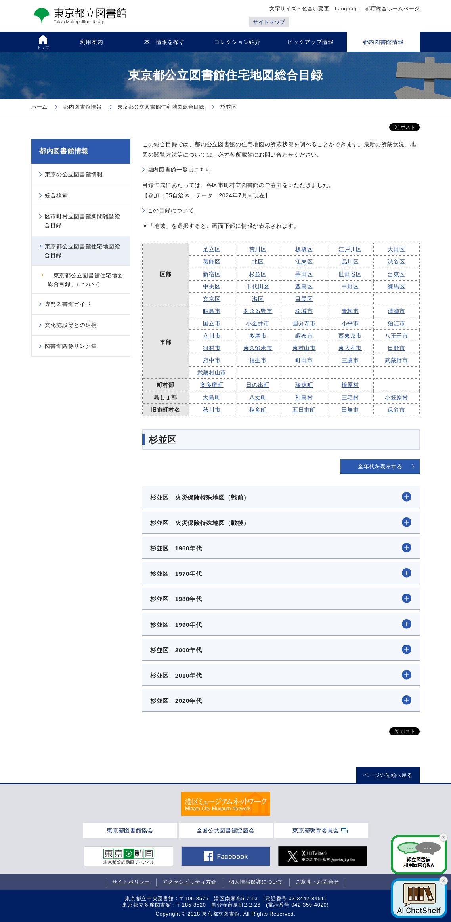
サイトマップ (269, 22)
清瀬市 (396, 311)
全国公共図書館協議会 (226, 830)
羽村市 (211, 348)
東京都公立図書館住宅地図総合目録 (82, 250)
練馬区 (396, 286)
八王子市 (396, 335)
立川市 (211, 335)
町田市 (304, 360)
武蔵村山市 (212, 372)
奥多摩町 (212, 385)
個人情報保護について (256, 882)
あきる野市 (258, 311)
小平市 (350, 323)
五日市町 (304, 410)
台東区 (396, 274)
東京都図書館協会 (130, 830)
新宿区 (211, 274)
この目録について (170, 210)
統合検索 (56, 195)
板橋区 (304, 249)
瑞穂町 (304, 385)
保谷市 (396, 410)
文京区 (211, 299)
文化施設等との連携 (71, 325)
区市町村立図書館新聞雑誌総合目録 (82, 220)
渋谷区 (396, 261)
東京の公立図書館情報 (74, 174)
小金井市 (257, 323)
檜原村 (350, 385)
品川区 (350, 261)
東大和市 (350, 348)
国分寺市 (304, 323)
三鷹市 (350, 360)
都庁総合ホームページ (392, 8)
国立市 (211, 323)
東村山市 (304, 348)
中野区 (350, 286)
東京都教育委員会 (315, 830)
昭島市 (211, 311)
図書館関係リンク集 (71, 346)
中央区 (211, 286)
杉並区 (258, 274)
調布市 (304, 335)
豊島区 (304, 286)
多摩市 (258, 335)
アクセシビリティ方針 (189, 882)
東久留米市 (258, 348)
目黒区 (304, 299)
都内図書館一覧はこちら (179, 169)
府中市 (211, 360)
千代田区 (257, 286)
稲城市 (304, 311)
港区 (258, 299)
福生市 (258, 360)
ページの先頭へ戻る (387, 775)
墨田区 (304, 274)
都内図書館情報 (63, 151)
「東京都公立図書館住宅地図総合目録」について (85, 279)
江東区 (304, 261)
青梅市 (350, 311)
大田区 (396, 249)
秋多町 (258, 410)
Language (347, 8)
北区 (258, 261)
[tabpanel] (225, 804)
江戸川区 (350, 249)
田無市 (350, 410)
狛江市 (396, 323)
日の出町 (257, 385)
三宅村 (350, 397)
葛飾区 (211, 261)
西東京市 (350, 335)
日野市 (396, 348)
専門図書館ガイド (68, 304)
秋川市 (211, 410)
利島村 (304, 397)
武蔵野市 (396, 360)
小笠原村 (396, 397)
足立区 (211, 249)
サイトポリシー (131, 882)
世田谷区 (350, 274)
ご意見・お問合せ (317, 882)
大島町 (211, 397)
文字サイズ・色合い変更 (299, 8)
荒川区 (258, 249)
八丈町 (258, 397)
